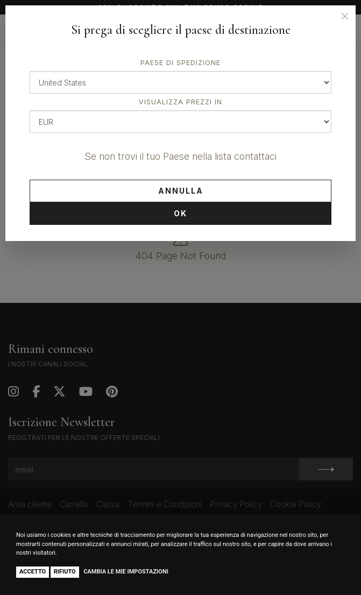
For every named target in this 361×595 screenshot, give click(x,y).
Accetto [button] (32, 571)
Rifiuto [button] (65, 571)
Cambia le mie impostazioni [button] (125, 571)
